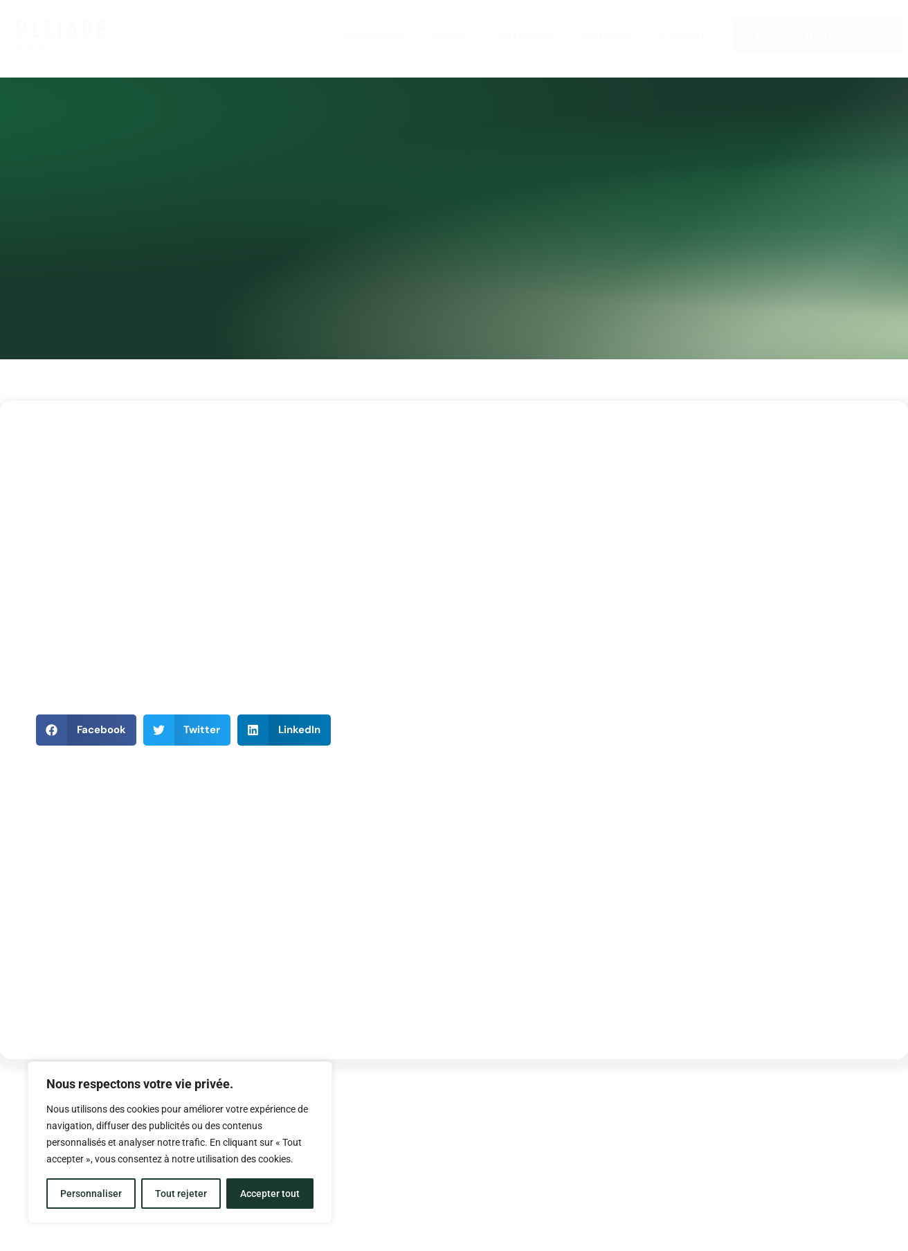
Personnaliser (91, 1193)
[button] (86, 730)
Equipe (449, 35)
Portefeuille (525, 35)
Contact (682, 35)
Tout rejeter (181, 1193)
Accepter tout (270, 1193)
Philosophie (372, 35)
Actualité (608, 35)
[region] (180, 1142)
